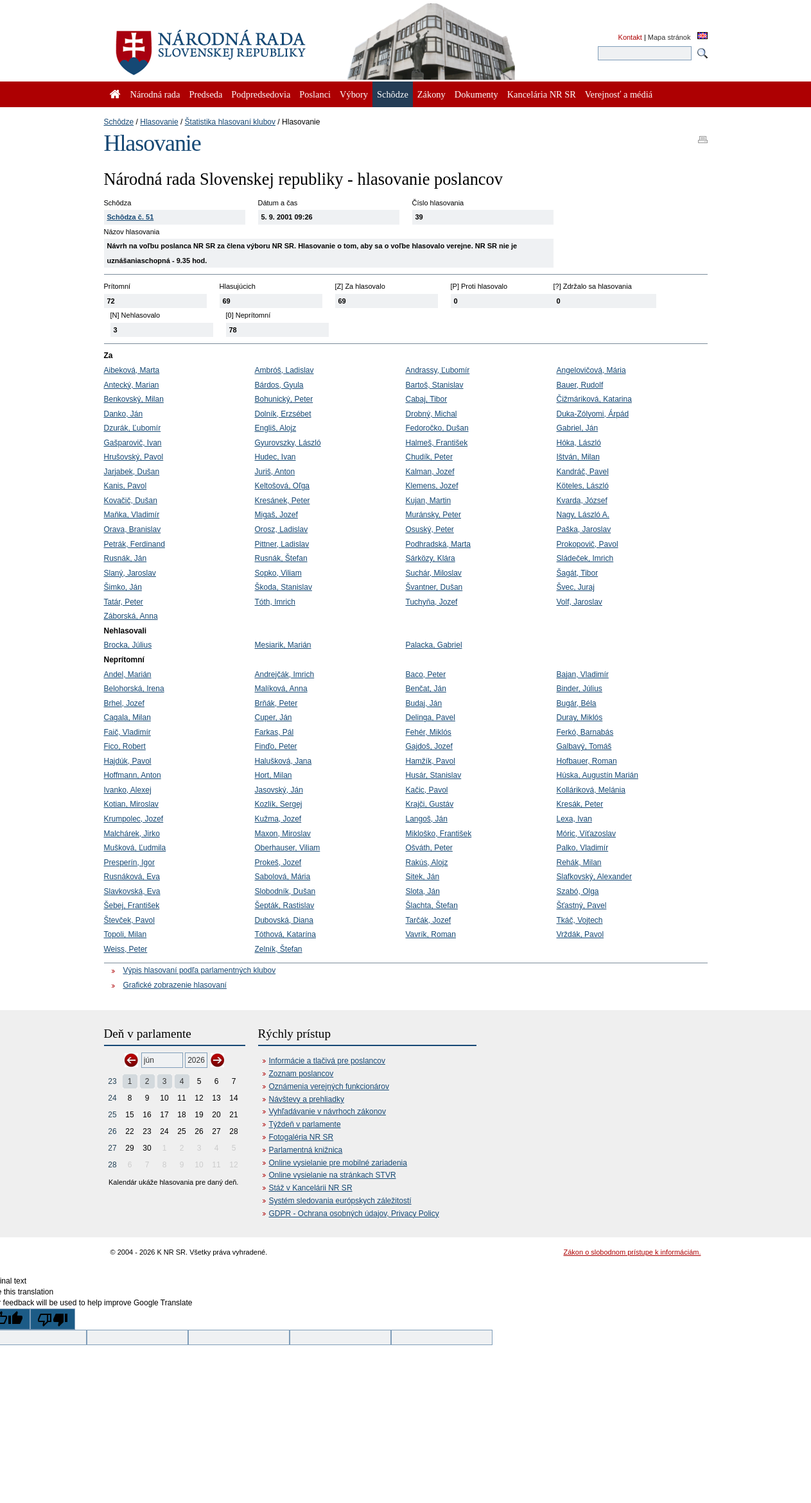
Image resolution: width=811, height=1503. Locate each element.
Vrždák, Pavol (580, 934)
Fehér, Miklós (428, 732)
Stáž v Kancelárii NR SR (311, 1187)
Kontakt (630, 37)
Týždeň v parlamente (305, 1124)
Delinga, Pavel (430, 717)
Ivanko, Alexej (128, 790)
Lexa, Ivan (574, 818)
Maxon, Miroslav (283, 833)
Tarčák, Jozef (428, 920)
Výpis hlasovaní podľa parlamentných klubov (199, 970)
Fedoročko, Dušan (437, 428)
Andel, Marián (128, 674)
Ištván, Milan (578, 456)
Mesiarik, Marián (283, 644)
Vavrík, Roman (431, 934)
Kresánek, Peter (282, 500)
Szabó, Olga (578, 891)
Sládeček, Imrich (585, 558)
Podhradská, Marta (438, 544)
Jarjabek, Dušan (132, 471)
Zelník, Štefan (278, 949)
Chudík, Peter (429, 456)
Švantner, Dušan (434, 587)
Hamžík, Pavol (430, 761)
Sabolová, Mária (283, 876)
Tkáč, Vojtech (580, 920)
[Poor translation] (52, 1319)
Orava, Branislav (132, 529)
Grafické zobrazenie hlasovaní (175, 985)
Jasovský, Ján (279, 790)
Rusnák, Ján (125, 558)
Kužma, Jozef (278, 818)
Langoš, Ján (427, 818)
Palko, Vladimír (583, 847)
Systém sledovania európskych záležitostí (340, 1200)
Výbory (354, 94)
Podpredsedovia (260, 94)
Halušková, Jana (283, 761)
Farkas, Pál (274, 732)
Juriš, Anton (275, 471)
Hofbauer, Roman (587, 761)
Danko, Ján (123, 413)
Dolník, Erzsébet (283, 413)
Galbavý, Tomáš (584, 746)
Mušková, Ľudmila (135, 847)
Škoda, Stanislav (283, 587)
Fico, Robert (125, 746)
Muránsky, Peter (433, 514)
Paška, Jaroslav (584, 529)
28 (112, 1164)
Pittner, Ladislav (282, 544)
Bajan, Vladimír (583, 674)
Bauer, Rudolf (580, 385)
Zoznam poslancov (301, 1073)
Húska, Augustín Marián (597, 775)
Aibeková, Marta (132, 370)
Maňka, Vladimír (132, 514)
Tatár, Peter (123, 601)
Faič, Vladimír (127, 732)
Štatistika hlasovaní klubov (230, 121)
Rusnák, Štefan (281, 558)
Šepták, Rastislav (285, 905)
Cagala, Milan (127, 717)
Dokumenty (476, 94)
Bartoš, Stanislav (435, 385)
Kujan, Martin (428, 500)
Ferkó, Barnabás (585, 732)
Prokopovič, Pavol (587, 544)
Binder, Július (579, 688)
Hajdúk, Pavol (128, 761)
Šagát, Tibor (577, 573)
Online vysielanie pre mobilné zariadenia (338, 1162)
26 (112, 1131)
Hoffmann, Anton (132, 775)
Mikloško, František (439, 833)
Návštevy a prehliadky (306, 1099)
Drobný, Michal (431, 413)
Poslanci (315, 94)
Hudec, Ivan (275, 456)
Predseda (205, 94)
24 (112, 1098)
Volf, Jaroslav (579, 601)
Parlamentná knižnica (306, 1150)
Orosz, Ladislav (281, 529)
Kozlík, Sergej (278, 804)
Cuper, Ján (273, 717)
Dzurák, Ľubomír (132, 428)
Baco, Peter (426, 674)
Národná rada (155, 94)
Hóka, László (579, 442)
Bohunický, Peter (284, 399)
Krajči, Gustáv (430, 804)
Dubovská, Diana (284, 920)
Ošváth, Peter (429, 847)
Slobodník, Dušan (285, 891)
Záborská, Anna (131, 616)
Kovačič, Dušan (130, 500)
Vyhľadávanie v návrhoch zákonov (328, 1111)
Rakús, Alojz (427, 862)
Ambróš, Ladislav (284, 370)
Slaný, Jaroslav (130, 573)
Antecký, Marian (131, 385)
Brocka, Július (128, 644)
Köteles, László (583, 485)
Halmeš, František (437, 442)
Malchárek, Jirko (132, 833)
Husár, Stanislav (434, 775)
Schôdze (119, 121)
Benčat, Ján (426, 688)
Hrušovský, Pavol (134, 456)
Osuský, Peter (430, 529)
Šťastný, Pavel (582, 905)
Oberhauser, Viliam (287, 847)
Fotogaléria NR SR (301, 1137)
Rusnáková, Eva (132, 876)
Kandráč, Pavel (583, 471)
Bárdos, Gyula (279, 385)
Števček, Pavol (129, 920)
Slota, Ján (423, 891)
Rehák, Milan (579, 862)
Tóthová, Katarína (285, 934)
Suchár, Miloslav (434, 573)
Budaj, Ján (424, 703)
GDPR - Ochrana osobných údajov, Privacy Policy (354, 1213)
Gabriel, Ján (577, 428)
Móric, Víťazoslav (586, 833)
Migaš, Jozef (276, 514)
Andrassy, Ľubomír (438, 370)
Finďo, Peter (276, 746)
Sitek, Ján (423, 876)
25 (112, 1114)
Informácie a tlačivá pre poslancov (327, 1060)
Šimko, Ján (123, 587)
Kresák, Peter (580, 804)
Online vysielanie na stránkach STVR (332, 1175)
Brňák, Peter (276, 703)
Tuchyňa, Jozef (432, 601)
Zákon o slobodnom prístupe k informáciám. (632, 1252)
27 (112, 1148)
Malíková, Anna (281, 688)
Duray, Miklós (580, 717)
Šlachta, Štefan (432, 905)
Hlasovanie (159, 121)
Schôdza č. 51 (130, 217)
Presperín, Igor (129, 862)
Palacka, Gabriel (434, 644)
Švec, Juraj (576, 587)
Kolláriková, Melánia (591, 790)
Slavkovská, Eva (132, 891)
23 (112, 1081)
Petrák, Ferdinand (134, 544)
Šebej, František (132, 905)
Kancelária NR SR (541, 94)
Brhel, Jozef (124, 703)
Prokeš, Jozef (278, 862)
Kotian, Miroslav (131, 804)
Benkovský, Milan (134, 399)
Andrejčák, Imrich (285, 674)
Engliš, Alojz (276, 428)
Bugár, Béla (577, 703)
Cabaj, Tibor (427, 399)
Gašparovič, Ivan (133, 442)
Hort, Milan (273, 775)
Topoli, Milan (125, 934)
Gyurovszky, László (288, 442)
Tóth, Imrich (275, 601)
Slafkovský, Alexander (594, 876)
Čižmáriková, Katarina (594, 399)
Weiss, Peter (126, 949)
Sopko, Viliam (278, 573)
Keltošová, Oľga (282, 485)
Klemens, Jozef (432, 485)
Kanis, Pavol (125, 485)
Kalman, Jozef (430, 471)
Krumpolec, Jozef (134, 818)
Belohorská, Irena (134, 688)
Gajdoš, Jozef (429, 746)
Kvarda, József (582, 500)
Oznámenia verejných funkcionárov (329, 1086)
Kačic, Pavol (427, 790)
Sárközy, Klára (430, 558)
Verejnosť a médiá (618, 94)
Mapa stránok (669, 37)
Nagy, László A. (583, 514)
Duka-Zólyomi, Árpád (593, 413)
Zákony (431, 94)
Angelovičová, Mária (591, 370)
